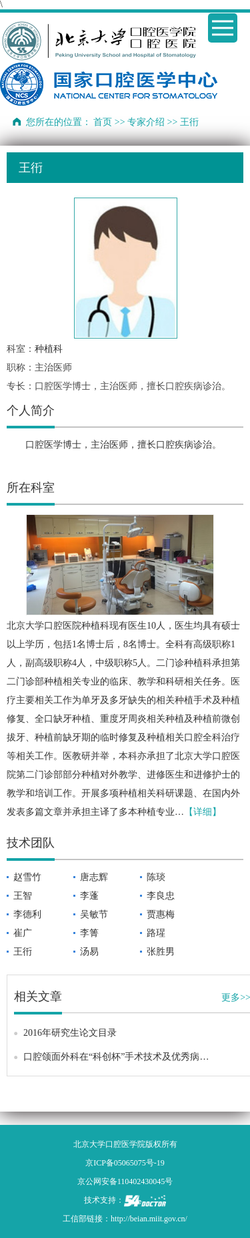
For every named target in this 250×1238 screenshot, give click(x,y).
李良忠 (161, 896)
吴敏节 (94, 914)
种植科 (49, 349)
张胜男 (161, 952)
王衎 (22, 952)
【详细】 (202, 812)
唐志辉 (94, 877)
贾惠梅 (161, 914)
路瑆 (156, 933)
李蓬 (89, 896)
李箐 (89, 933)
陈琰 (156, 877)
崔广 (22, 933)
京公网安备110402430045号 (125, 1181)
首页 (102, 122)
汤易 (89, 952)
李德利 (27, 914)
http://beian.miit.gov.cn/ (149, 1218)
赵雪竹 (27, 877)
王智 (22, 896)
